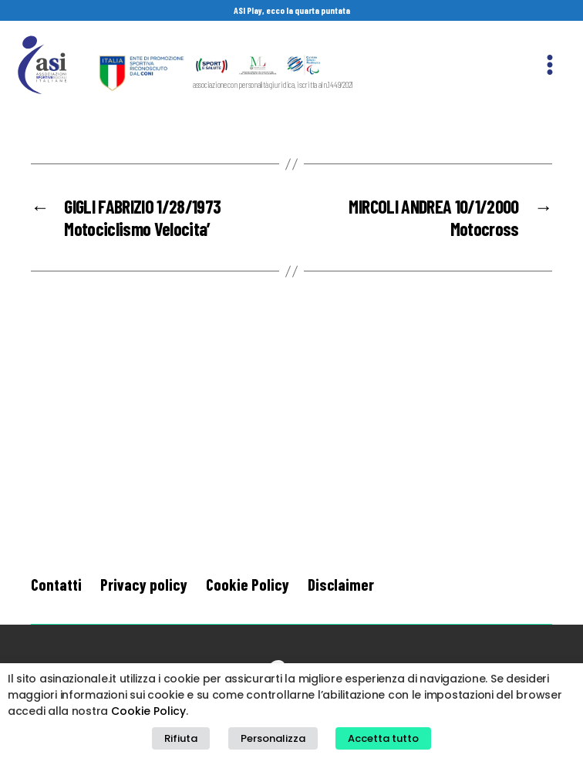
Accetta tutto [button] (383, 738)
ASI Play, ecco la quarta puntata (292, 10)
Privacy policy (143, 584)
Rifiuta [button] (180, 738)
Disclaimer (341, 584)
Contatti (56, 584)
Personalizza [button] (273, 738)
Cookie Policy (247, 584)
